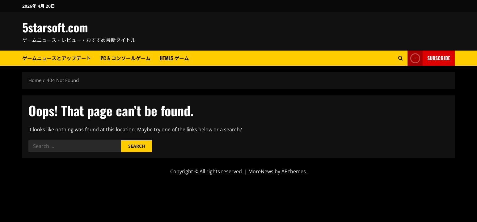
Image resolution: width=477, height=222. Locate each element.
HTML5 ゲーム (174, 58)
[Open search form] (400, 58)
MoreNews (260, 171)
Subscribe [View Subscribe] (428, 58)
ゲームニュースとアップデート (56, 58)
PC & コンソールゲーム (125, 58)
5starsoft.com (55, 27)
